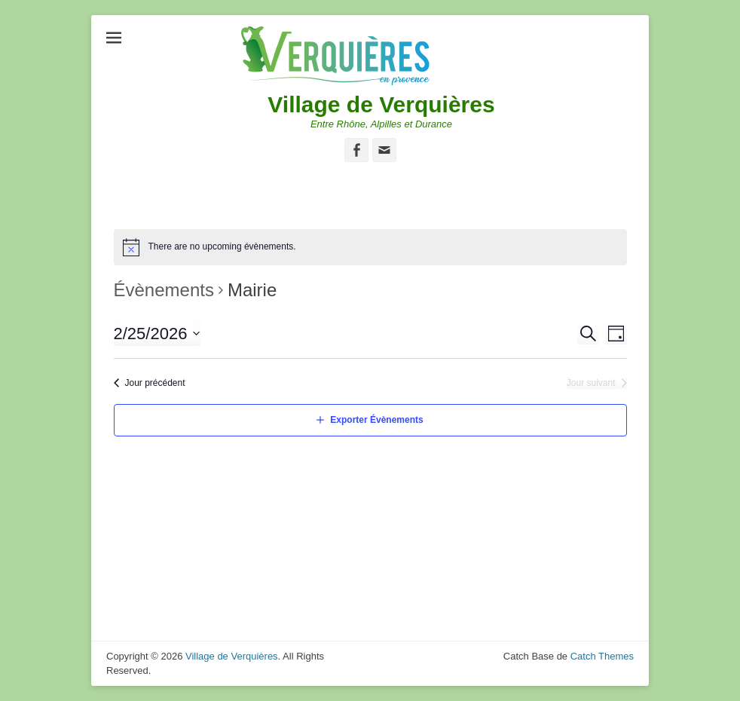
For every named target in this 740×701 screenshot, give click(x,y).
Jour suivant (591, 383)
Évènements (164, 290)
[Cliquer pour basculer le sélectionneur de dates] (157, 333)
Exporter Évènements (376, 420)
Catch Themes (602, 656)
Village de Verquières (381, 104)
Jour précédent (155, 383)
